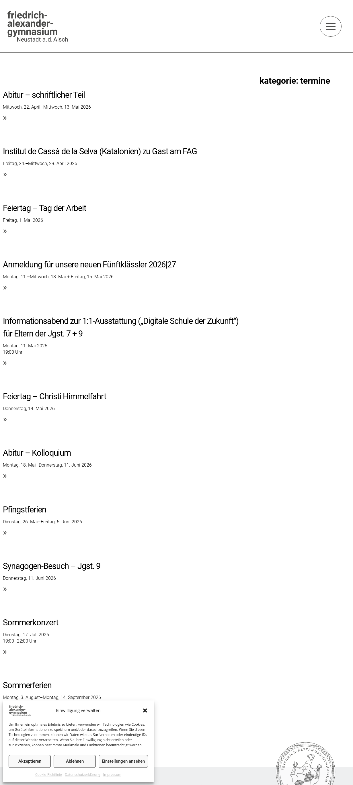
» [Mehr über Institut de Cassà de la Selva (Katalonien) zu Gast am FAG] (5, 174)
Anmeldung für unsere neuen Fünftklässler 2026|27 (93, 264)
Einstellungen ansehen (123, 761)
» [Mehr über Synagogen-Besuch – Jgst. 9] (5, 589)
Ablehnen (75, 761)
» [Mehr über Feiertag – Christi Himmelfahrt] (5, 419)
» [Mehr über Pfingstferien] (5, 532)
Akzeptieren (29, 761)
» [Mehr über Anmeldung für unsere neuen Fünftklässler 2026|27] (5, 287)
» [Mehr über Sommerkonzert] (5, 651)
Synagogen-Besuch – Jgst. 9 (53, 566)
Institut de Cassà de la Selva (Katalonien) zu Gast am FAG (102, 151)
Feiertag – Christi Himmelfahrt (56, 396)
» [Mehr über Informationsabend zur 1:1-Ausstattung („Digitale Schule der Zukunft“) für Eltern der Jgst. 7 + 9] (5, 362)
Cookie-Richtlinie (48, 774)
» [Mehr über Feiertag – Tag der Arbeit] (5, 231)
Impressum (112, 774)
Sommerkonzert (31, 622)
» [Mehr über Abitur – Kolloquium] (5, 475)
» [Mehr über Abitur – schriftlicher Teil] (5, 117)
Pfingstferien (25, 509)
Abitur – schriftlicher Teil (45, 95)
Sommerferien (28, 685)
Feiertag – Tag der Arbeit (46, 208)
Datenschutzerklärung (82, 774)
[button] (145, 710)
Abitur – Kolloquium (38, 453)
